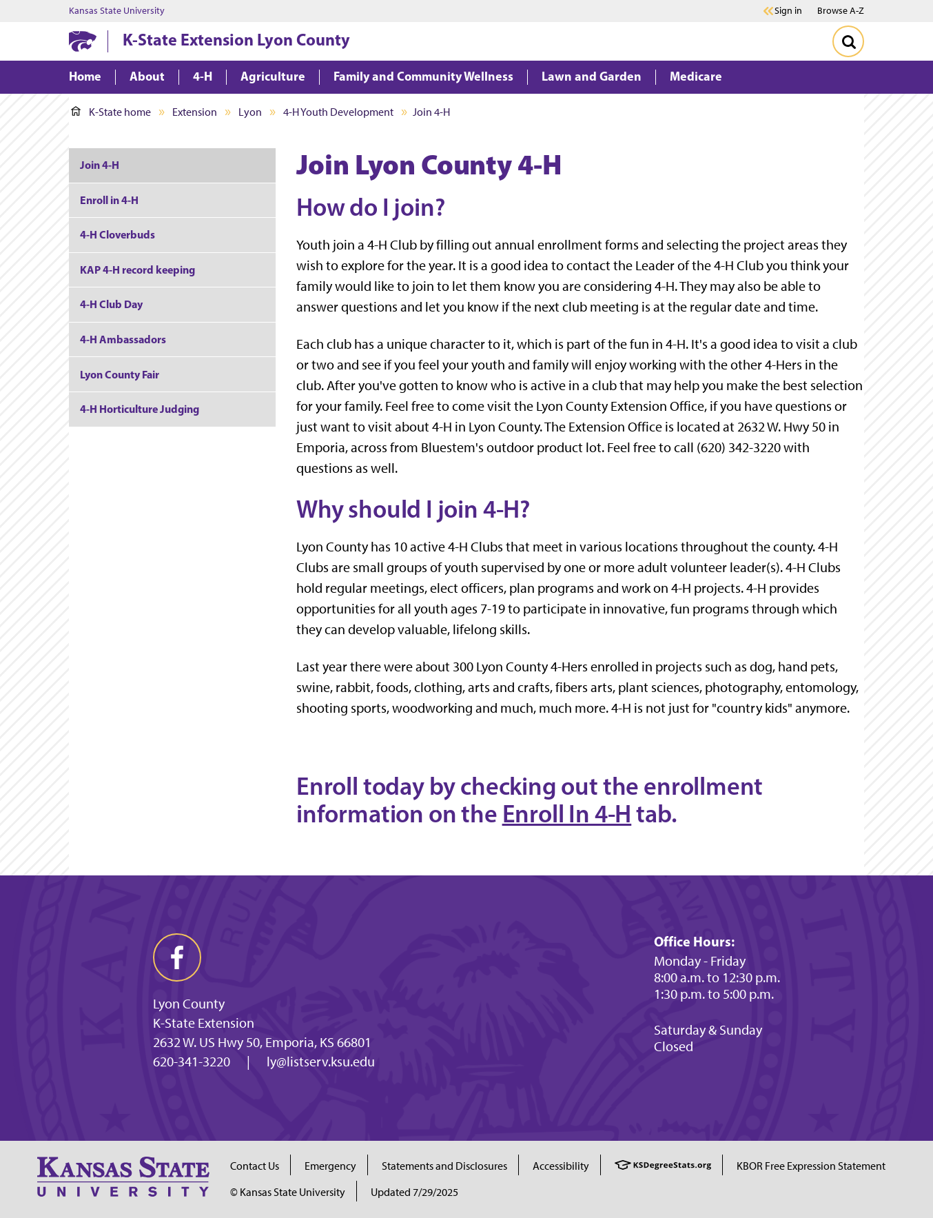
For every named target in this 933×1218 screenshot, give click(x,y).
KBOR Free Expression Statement (811, 1166)
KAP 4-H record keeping (137, 269)
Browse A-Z (840, 11)
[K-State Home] (82, 41)
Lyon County (189, 1003)
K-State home (111, 112)
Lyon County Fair (119, 374)
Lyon (250, 112)
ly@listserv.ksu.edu (321, 1061)
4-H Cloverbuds (117, 234)
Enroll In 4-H (567, 813)
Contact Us (254, 1166)
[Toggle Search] (848, 41)
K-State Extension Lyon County (236, 39)
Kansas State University (117, 11)
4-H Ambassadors (123, 339)
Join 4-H (99, 165)
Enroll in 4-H (109, 200)
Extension (194, 112)
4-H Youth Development (338, 112)
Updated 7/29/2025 (414, 1192)
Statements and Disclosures (444, 1166)
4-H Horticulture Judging (139, 409)
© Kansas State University (287, 1192)
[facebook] (177, 957)
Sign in (788, 11)
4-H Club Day (111, 304)
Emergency (330, 1166)
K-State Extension (203, 1023)
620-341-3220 (191, 1061)
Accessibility (561, 1166)
